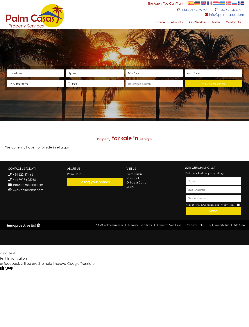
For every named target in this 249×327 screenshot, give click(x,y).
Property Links (195, 225)
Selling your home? (95, 182)
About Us (177, 22)
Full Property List (219, 225)
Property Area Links (169, 225)
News (216, 22)
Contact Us (233, 22)
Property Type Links (140, 225)
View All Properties (213, 83)
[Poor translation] (9, 269)
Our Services (197, 22)
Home (160, 22)
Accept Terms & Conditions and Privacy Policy (210, 204)
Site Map (239, 225)
